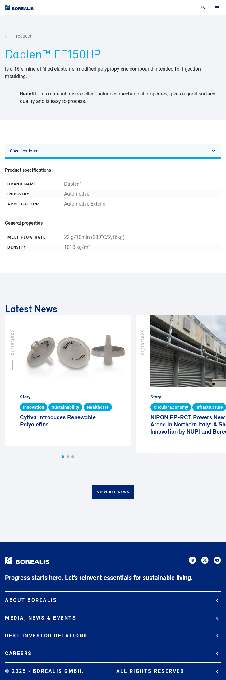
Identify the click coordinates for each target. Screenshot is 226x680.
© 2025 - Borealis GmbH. (112, 671)
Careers (112, 653)
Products (18, 36)
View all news (113, 492)
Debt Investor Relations (112, 636)
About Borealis (112, 600)
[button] (63, 456)
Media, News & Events (112, 618)
